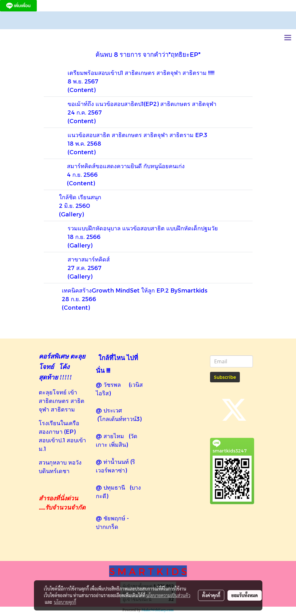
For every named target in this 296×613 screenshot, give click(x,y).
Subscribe (225, 377)
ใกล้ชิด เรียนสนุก (80, 197)
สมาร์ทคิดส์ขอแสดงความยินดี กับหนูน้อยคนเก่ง (126, 165)
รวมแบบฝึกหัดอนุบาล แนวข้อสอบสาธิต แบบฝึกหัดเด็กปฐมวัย (143, 228)
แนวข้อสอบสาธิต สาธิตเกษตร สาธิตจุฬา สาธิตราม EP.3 (137, 134)
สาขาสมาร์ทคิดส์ (89, 259)
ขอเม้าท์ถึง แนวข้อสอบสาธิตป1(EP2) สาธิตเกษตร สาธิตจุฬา (142, 103)
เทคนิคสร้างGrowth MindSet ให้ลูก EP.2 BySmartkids (134, 290)
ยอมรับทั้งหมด (244, 595)
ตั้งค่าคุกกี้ (211, 595)
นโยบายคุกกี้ (65, 602)
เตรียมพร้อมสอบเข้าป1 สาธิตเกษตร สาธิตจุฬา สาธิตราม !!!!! (141, 72)
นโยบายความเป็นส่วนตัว (168, 595)
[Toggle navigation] (288, 38)
